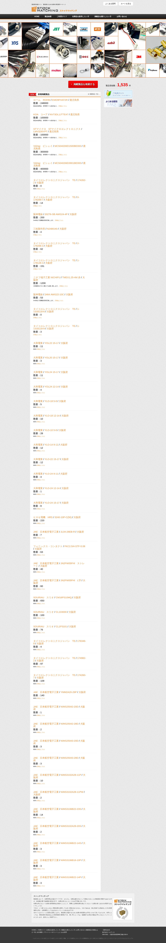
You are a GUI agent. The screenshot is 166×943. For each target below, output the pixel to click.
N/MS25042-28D (69, 723)
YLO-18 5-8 (51, 401)
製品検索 (48, 16)
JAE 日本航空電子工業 (46, 531)
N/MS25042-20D (69, 706)
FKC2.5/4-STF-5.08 (74, 546)
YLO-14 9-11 (51, 444)
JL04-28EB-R (68, 531)
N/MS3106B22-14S (71, 843)
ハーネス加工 (43, 938)
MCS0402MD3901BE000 (67, 163)
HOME (36, 16)
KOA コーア (40, 114)
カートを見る (126, 4)
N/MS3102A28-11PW (72, 792)
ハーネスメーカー (112, 938)
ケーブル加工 (51, 938)
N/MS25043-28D (69, 758)
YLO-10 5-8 (51, 430)
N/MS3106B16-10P (71, 860)
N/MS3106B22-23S (71, 809)
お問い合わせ (122, 16)
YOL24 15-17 (52, 372)
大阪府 (40, 182)
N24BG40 (52, 228)
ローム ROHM (41, 100)
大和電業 (38, 343)
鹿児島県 (74, 100)
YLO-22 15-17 (52, 459)
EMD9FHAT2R (60, 100)
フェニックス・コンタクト (47, 546)
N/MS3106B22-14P (71, 877)
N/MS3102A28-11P (71, 775)
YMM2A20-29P (69, 692)
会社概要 (39, 932)
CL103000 (61, 612)
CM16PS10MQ (64, 597)
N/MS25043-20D (69, 740)
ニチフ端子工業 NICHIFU (46, 277)
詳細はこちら (63, 106)
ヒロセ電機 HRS (43, 517)
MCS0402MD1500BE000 (67, 146)
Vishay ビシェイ (43, 146)
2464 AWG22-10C (54, 294)
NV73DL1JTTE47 (59, 114)
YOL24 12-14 (52, 386)
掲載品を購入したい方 (102, 16)
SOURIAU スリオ (43, 597)
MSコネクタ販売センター (100, 938)
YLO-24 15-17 (52, 502)
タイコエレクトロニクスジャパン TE (54, 180)
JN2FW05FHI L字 (71, 580)
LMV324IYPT (40, 131)
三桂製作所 (39, 228)
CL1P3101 (61, 626)
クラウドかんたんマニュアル (125, 938)
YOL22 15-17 (52, 343)
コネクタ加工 (58, 938)
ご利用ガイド (62, 16)
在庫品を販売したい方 (80, 16)
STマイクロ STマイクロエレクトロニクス (57, 129)
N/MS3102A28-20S (71, 826)
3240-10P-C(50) (63, 517)
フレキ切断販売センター (86, 938)
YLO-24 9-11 (51, 473)
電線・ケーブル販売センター (71, 938)
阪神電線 (38, 214)
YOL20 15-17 (52, 357)
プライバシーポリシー (50, 932)
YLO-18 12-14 (52, 415)
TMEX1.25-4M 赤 (71, 277)
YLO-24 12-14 (52, 488)
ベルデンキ (36, 938)
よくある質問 (110, 4)
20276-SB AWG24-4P (56, 214)
